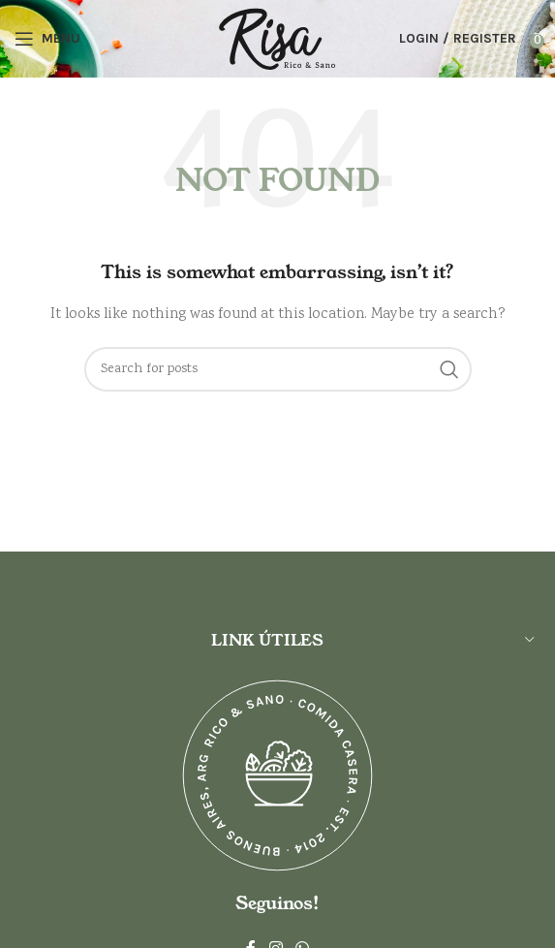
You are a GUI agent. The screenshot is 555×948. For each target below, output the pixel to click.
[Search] (278, 369)
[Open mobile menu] (47, 38)
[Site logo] (277, 38)
